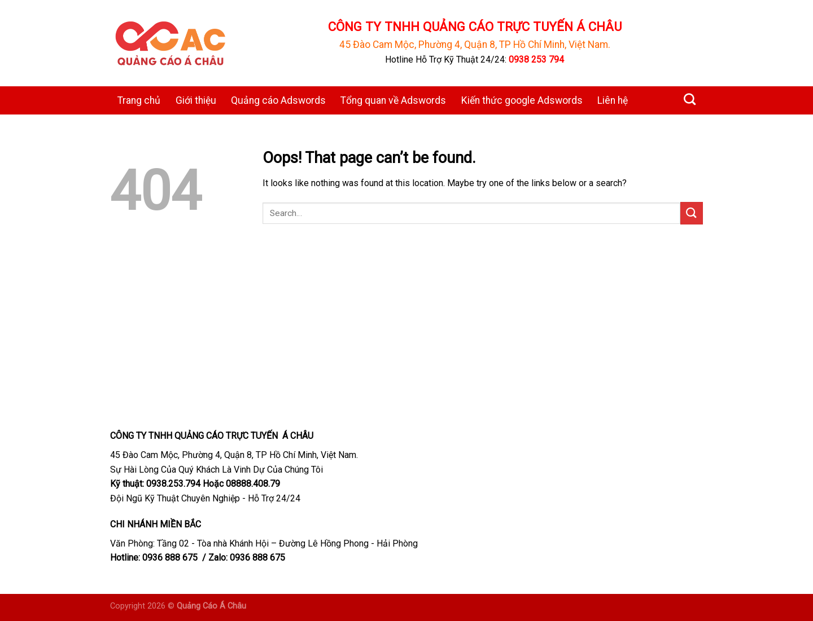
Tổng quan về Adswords (393, 100)
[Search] (689, 99)
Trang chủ (138, 100)
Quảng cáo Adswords (278, 100)
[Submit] (691, 213)
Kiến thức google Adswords (522, 100)
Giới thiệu (196, 100)
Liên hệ (612, 100)
